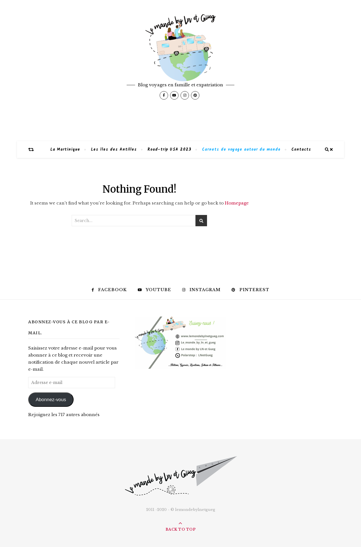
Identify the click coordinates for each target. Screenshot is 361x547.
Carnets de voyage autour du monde (241, 149)
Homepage (237, 203)
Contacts (301, 149)
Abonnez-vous (51, 399)
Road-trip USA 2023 (169, 149)
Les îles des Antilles (114, 149)
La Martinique (65, 149)
